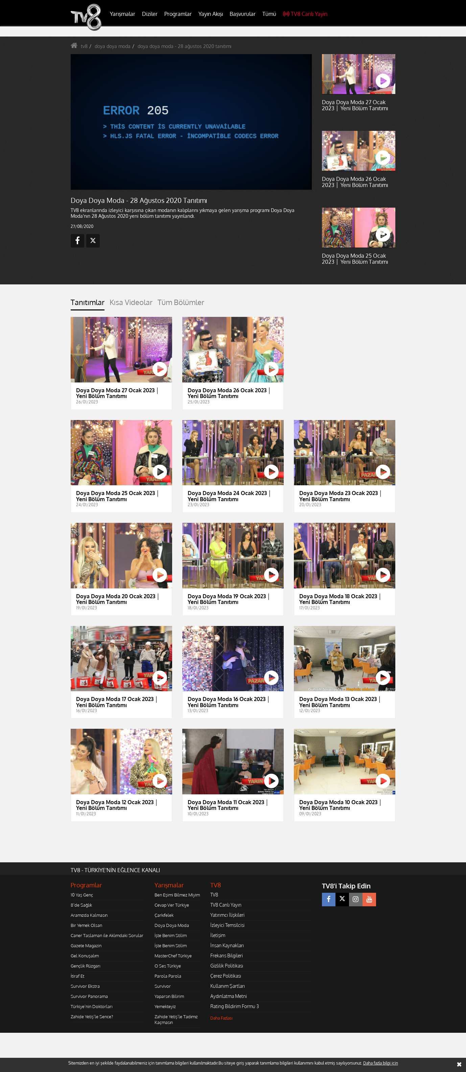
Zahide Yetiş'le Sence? (92, 1016)
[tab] (87, 304)
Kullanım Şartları (227, 986)
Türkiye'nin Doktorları (91, 1006)
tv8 (84, 46)
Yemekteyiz (165, 1006)
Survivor (163, 986)
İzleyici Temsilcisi (227, 925)
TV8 (214, 895)
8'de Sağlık (81, 905)
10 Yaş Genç (82, 895)
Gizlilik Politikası (226, 966)
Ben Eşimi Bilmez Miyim (177, 895)
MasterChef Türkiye (173, 955)
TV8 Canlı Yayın (305, 13)
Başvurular (243, 13)
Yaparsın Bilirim (169, 996)
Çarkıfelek (164, 915)
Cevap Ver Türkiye (172, 905)
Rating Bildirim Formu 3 (234, 1006)
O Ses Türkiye (168, 966)
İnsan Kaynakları (227, 945)
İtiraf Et (77, 976)
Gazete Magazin (86, 945)
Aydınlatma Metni (228, 996)
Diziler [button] (150, 13)
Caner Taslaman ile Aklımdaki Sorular (107, 935)
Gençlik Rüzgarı (85, 966)
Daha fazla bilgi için (380, 1063)
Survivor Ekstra (85, 986)
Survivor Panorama (89, 996)
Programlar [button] (178, 13)
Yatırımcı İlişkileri (227, 915)
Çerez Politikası (225, 976)
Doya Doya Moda (172, 925)
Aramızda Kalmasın (89, 915)
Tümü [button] (269, 13)
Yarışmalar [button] (122, 13)
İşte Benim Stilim (171, 935)
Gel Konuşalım (85, 955)
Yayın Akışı (211, 13)
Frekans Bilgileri (226, 955)
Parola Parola (168, 976)
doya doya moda (113, 46)
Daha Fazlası (221, 1018)
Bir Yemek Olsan (86, 925)
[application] (191, 121)
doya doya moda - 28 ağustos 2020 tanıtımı (184, 46)
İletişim (217, 935)
